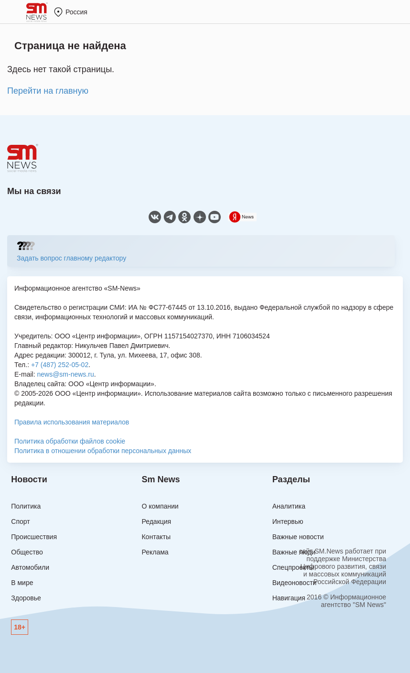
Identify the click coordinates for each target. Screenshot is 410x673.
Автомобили (30, 567)
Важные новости (298, 537)
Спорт (20, 521)
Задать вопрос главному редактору (71, 258)
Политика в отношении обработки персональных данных (102, 451)
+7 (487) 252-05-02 (59, 365)
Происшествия (34, 537)
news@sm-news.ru (65, 374)
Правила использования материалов (71, 422)
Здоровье (26, 598)
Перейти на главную (47, 91)
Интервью (287, 521)
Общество (27, 552)
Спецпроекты (293, 567)
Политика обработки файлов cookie (69, 441)
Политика (26, 506)
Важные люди (293, 552)
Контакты (155, 537)
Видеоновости (294, 582)
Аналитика (288, 506)
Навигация (288, 598)
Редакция (156, 521)
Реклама (154, 552)
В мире (22, 582)
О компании (159, 506)
